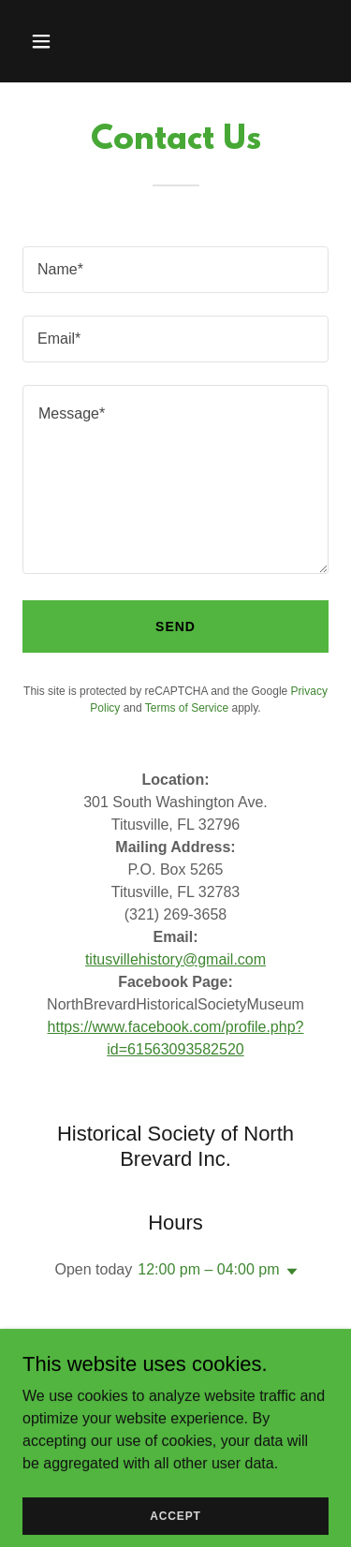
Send (175, 626)
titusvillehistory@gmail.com (175, 959)
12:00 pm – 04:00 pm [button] (208, 1269)
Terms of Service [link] (186, 708)
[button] (45, 41)
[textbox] (175, 269)
